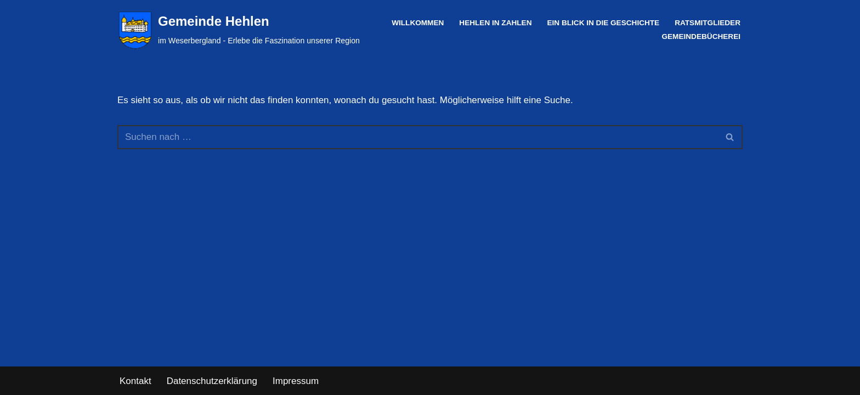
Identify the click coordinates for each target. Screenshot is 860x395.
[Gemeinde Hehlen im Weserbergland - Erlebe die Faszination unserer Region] (238, 30)
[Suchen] (417, 137)
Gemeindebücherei (700, 36)
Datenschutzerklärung (212, 381)
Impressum (296, 381)
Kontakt (135, 381)
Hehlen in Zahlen (495, 23)
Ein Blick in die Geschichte (603, 23)
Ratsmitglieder (707, 23)
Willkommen (418, 23)
